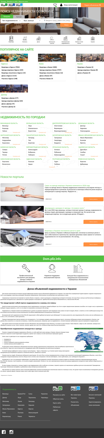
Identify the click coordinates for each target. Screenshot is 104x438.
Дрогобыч (83, 150)
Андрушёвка (6, 140)
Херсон (31, 409)
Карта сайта (57, 403)
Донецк (82, 126)
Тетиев (4, 155)
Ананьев (31, 162)
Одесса (20, 409)
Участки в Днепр (8, 107)
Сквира (4, 150)
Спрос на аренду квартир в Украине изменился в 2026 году (67, 185)
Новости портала (12, 177)
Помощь (3, 1)
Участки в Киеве (46, 79)
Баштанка (5, 162)
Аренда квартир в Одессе (12, 70)
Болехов (83, 140)
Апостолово (58, 126)
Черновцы (44, 398)
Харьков (31, 405)
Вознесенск (6, 164)
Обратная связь (23, 1)
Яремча (82, 143)
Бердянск (57, 143)
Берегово (31, 143)
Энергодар (58, 140)
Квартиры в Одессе (11, 67)
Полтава (20, 413)
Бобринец (31, 152)
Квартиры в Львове (85, 67)
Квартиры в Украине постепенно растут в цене (62, 231)
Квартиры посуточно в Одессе (14, 73)
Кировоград (6, 416)
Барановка (6, 143)
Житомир (5, 138)
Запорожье (58, 138)
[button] (32, 20)
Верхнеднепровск (60, 131)
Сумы (30, 394)
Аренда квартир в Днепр (12, 101)
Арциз (30, 164)
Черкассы (32, 416)
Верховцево (58, 128)
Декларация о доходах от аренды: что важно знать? (64, 208)
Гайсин (4, 131)
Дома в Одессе (9, 76)
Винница (5, 126)
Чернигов (44, 394)
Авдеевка (83, 128)
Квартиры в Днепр (10, 98)
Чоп (29, 140)
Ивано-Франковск (86, 138)
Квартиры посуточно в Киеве (51, 73)
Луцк (30, 126)
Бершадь (5, 128)
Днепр (4, 398)
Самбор (83, 152)
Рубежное (57, 152)
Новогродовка (85, 131)
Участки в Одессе (9, 79)
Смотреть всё (16, 132)
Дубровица (84, 164)
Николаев (21, 405)
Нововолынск (33, 128)
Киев (4, 413)
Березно (83, 162)
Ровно (20, 416)
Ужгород (31, 138)
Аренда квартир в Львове (88, 70)
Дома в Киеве (46, 76)
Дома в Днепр (8, 104)
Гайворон (31, 155)
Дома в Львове (84, 73)
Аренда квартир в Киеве (50, 70)
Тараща (4, 152)
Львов (20, 401)
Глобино (57, 164)
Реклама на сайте (12, 1)
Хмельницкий (33, 413)
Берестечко (32, 131)
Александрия (32, 150)
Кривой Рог (21, 394)
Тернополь (32, 398)
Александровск (59, 155)
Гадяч (56, 162)
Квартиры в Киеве (48, 67)
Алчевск (57, 150)
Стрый (82, 155)
